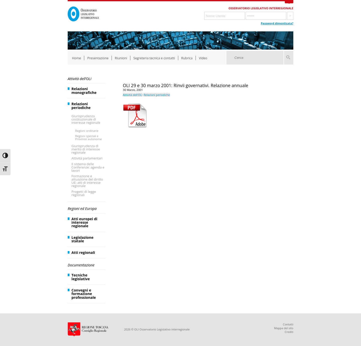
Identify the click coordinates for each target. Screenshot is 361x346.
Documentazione (81, 265)
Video (203, 58)
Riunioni (121, 58)
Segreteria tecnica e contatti (154, 58)
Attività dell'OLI (132, 95)
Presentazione (98, 58)
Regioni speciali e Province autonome (88, 137)
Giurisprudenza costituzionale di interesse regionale (85, 119)
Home (76, 58)
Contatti (288, 324)
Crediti (289, 332)
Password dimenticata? (277, 23)
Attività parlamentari (87, 158)
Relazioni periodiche (81, 105)
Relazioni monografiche (84, 90)
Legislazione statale (82, 239)
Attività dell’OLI (79, 78)
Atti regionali (83, 252)
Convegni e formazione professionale (83, 294)
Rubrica (187, 58)
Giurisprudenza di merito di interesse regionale (85, 149)
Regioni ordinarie (87, 131)
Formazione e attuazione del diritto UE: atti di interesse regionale (87, 181)
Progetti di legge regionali (83, 193)
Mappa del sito (283, 328)
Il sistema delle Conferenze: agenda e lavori (87, 167)
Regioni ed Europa (82, 208)
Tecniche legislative (80, 277)
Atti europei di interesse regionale (84, 222)
